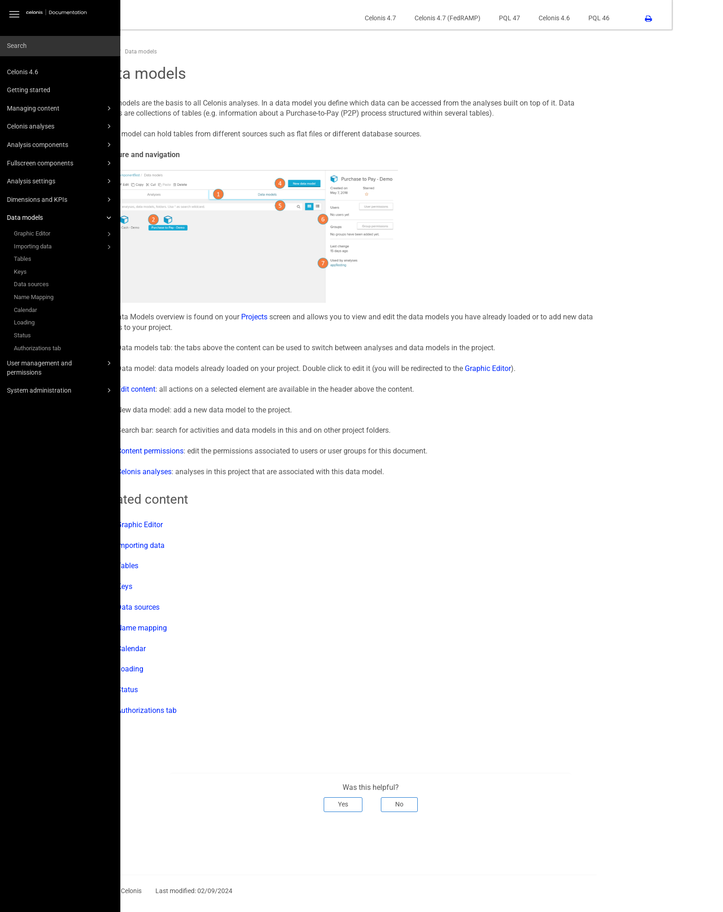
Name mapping (193, 628)
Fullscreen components (60, 163)
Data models (60, 217)
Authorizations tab (37, 348)
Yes (394, 804)
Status (22, 335)
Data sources (31, 284)
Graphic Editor (64, 234)
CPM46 (158, 51)
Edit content (187, 389)
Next (634, 842)
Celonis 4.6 (22, 72)
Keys (20, 271)
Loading (24, 322)
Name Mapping (33, 297)
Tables (22, 258)
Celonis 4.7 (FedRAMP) (499, 18)
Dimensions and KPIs (60, 199)
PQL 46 (650, 18)
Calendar (25, 309)
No (450, 804)
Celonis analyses (60, 126)
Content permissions (201, 451)
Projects (305, 316)
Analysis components (60, 145)
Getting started (28, 90)
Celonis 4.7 (431, 18)
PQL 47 (560, 18)
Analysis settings (60, 181)
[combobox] (60, 46)
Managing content (60, 108)
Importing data (64, 247)
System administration (60, 390)
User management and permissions (60, 367)
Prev (162, 842)
